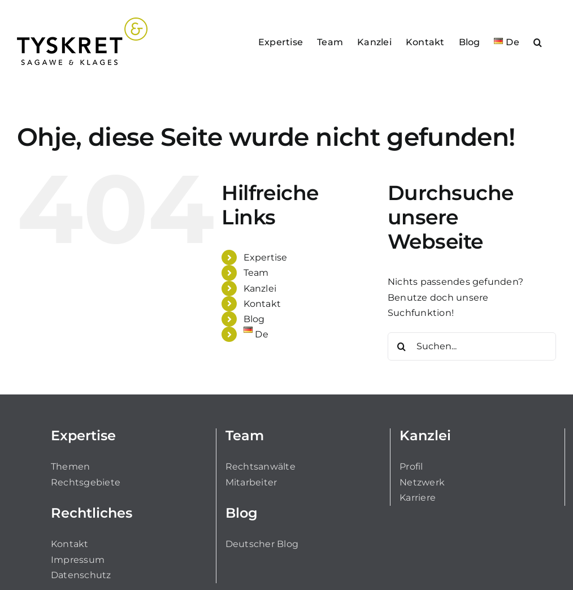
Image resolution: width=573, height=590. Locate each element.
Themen (70, 466)
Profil (411, 466)
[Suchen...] (472, 346)
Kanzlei (260, 288)
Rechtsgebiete (85, 482)
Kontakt (262, 303)
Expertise (266, 257)
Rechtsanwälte (260, 466)
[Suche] (402, 346)
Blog (254, 319)
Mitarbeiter (251, 482)
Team (256, 272)
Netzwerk (422, 482)
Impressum (78, 559)
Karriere (418, 497)
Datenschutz (81, 575)
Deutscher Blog (261, 544)
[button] (537, 41)
